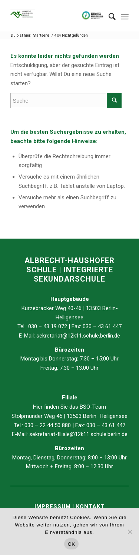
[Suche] (108, 16)
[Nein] (129, 531)
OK (71, 544)
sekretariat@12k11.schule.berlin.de (78, 335)
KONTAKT (90, 506)
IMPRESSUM (53, 506)
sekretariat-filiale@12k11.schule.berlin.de (78, 434)
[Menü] (125, 17)
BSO (85, 406)
